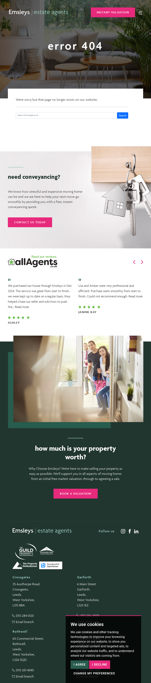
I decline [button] (99, 664)
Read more (22, 307)
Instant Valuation (113, 12)
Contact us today (30, 222)
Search (123, 115)
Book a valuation (75, 493)
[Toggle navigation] (140, 12)
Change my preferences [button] (94, 673)
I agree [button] (80, 664)
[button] (134, 262)
